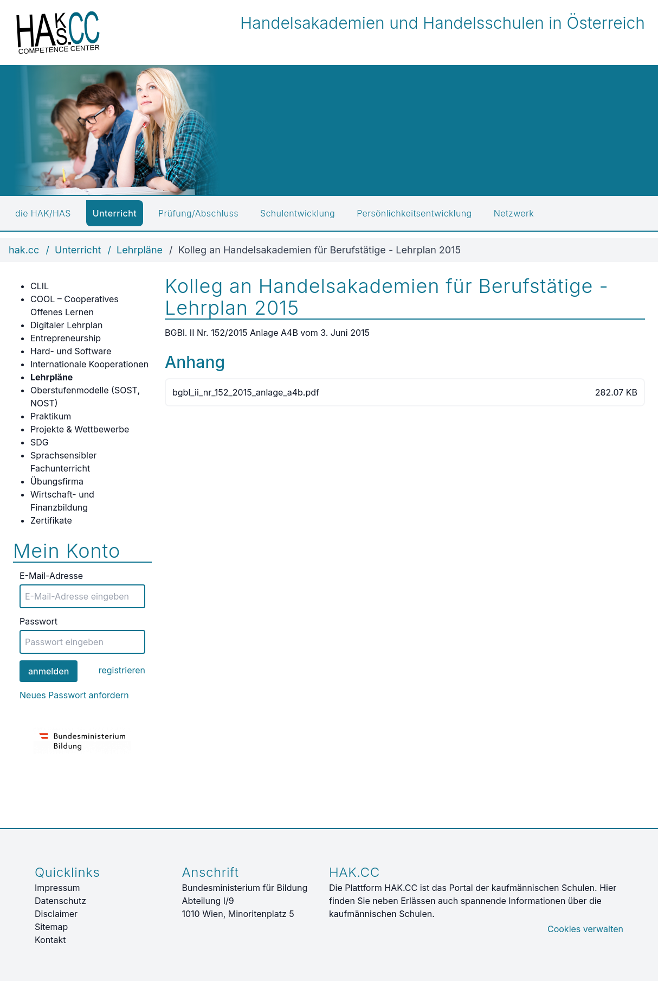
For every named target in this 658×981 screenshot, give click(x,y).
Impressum (57, 887)
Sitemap (51, 926)
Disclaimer (56, 913)
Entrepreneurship (65, 338)
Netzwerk (514, 213)
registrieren (122, 670)
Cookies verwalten (585, 928)
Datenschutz (60, 900)
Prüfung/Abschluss (198, 213)
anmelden (48, 671)
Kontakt (50, 939)
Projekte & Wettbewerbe (79, 429)
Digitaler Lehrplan (66, 325)
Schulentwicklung (297, 213)
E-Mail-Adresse (51, 575)
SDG (39, 442)
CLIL (39, 286)
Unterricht (115, 213)
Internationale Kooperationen (89, 364)
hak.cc (24, 250)
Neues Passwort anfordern (74, 695)
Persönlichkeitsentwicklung (414, 213)
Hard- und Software (70, 351)
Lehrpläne (140, 250)
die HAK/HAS (43, 213)
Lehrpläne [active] (51, 377)
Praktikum (50, 416)
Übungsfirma (56, 481)
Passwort (38, 621)
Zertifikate (51, 520)
